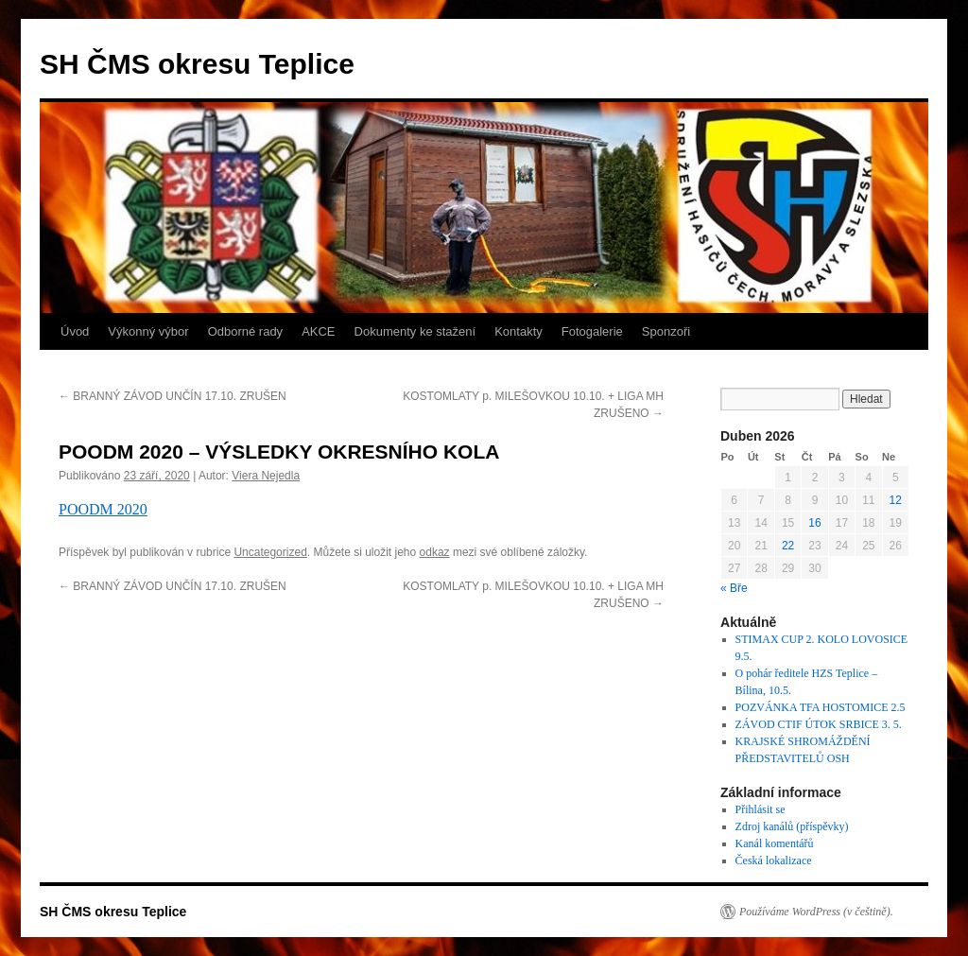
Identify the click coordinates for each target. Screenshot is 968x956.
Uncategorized (269, 552)
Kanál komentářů (774, 843)
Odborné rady (246, 331)
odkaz (435, 552)
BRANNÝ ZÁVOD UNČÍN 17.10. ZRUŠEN (172, 396)
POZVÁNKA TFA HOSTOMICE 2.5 (820, 707)
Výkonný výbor (148, 331)
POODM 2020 (103, 509)
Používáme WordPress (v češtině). (816, 911)
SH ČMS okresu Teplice (197, 63)
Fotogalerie (592, 331)
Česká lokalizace (773, 860)
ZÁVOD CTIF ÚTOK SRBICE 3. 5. (818, 724)
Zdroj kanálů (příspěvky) (792, 826)
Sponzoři (666, 331)
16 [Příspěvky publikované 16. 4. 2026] (814, 523)
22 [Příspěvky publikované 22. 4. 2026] (788, 545)
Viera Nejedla (266, 475)
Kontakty (518, 331)
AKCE (318, 331)
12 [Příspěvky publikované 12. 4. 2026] (896, 500)
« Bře (734, 588)
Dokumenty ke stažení (415, 331)
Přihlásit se (760, 809)
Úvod (74, 331)
